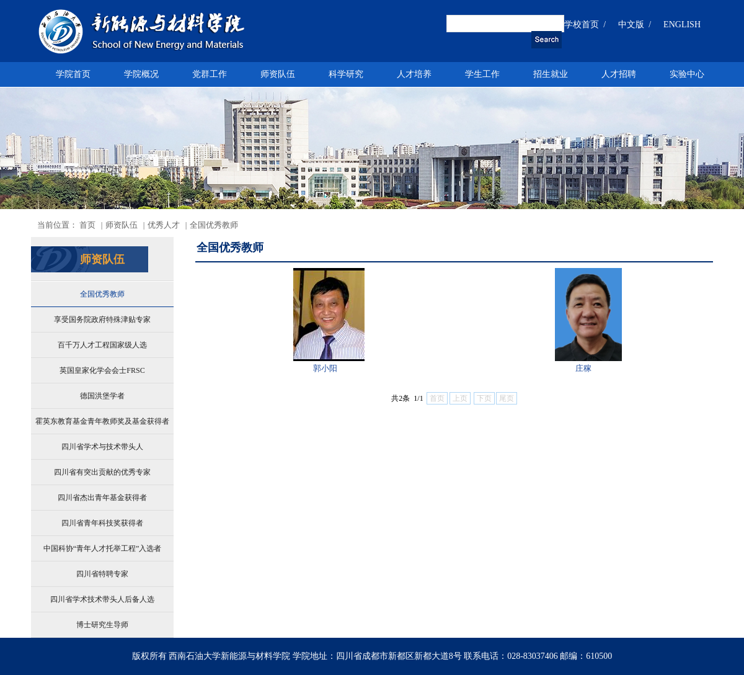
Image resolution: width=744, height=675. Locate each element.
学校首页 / (585, 24)
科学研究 (346, 74)
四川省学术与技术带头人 (102, 446)
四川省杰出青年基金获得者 (102, 497)
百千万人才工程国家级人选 (102, 345)
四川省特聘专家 (102, 574)
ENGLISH (682, 24)
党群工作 (209, 74)
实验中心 (687, 74)
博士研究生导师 (102, 624)
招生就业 (550, 74)
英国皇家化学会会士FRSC (102, 370)
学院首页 (73, 74)
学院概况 (141, 74)
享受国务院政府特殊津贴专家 (102, 319)
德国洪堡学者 (102, 395)
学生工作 (482, 74)
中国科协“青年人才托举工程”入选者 (102, 548)
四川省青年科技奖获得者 (102, 523)
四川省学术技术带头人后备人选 (102, 599)
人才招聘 (618, 74)
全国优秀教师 (102, 294)
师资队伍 (277, 74)
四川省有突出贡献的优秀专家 (102, 472)
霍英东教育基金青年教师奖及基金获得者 (102, 421)
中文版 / (634, 24)
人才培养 (414, 74)
